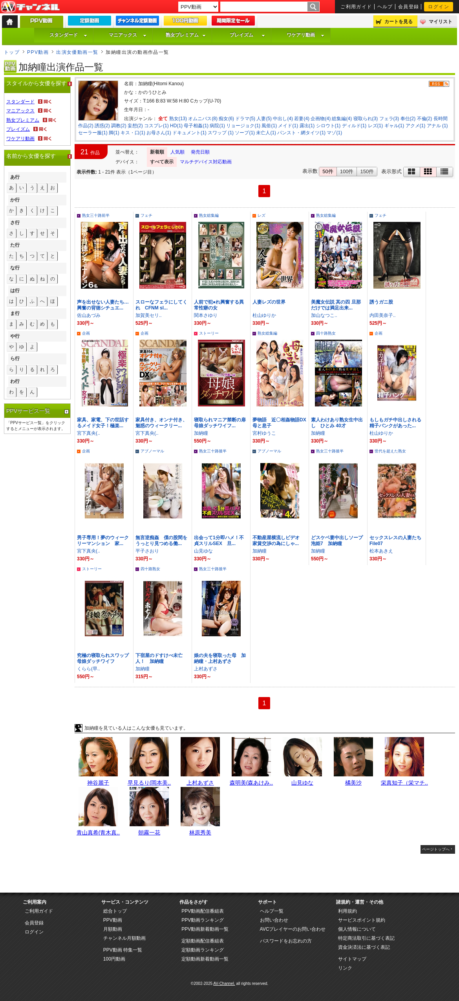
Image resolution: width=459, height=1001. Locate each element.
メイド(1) (288, 125)
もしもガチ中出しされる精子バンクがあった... (395, 422)
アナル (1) (437, 125)
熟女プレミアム (186, 35)
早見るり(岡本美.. (149, 783)
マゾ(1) (334, 132)
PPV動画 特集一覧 (122, 950)
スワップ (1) (221, 132)
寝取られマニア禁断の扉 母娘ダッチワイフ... (220, 422)
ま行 (15, 313)
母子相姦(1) (196, 125)
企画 (86, 333)
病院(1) (217, 125)
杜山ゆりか (264, 315)
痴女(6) (226, 118)
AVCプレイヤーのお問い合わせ (293, 929)
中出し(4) (283, 118)
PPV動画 (38, 52)
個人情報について (357, 929)
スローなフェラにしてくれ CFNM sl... (161, 305)
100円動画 (114, 959)
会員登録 (408, 6)
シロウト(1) (328, 125)
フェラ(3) (389, 118)
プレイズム (247, 35)
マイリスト (440, 21)
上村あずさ (206, 669)
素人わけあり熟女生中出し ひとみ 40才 (337, 422)
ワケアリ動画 (305, 35)
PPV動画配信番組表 (202, 911)
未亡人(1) (266, 132)
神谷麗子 (98, 783)
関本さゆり (206, 315)
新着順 (157, 152)
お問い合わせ (274, 920)
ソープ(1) (245, 132)
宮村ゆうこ (264, 433)
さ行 (15, 222)
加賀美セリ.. (148, 315)
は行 (15, 290)
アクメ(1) (416, 125)
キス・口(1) (133, 132)
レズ (261, 215)
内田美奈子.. (382, 315)
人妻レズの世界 (271, 302)
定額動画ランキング (202, 950)
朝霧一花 (149, 832)
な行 (15, 268)
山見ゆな (203, 551)
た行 (15, 245)
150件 (367, 171)
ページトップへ (436, 849)
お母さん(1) (158, 132)
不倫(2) (424, 118)
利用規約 (347, 911)
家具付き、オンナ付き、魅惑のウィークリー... (161, 422)
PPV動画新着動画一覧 (205, 929)
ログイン (438, 6)
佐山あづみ (89, 315)
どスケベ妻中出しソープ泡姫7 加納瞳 (337, 540)
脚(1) (114, 132)
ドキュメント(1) (189, 132)
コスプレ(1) (156, 125)
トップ (12, 52)
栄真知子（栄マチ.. (404, 783)
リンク (345, 968)
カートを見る (398, 21)
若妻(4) (301, 118)
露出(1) (307, 125)
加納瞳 (201, 433)
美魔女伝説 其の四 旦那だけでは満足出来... (336, 305)
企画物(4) (321, 118)
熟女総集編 (209, 215)
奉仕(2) (408, 118)
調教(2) (118, 125)
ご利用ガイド (356, 6)
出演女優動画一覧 (77, 52)
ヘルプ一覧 (271, 911)
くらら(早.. (88, 669)
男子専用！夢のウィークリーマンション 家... (103, 540)
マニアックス (127, 35)
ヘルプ (385, 6)
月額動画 (112, 929)
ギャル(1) (394, 125)
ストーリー (209, 333)
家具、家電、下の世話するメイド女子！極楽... (103, 422)
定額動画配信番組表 (202, 941)
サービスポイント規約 (361, 920)
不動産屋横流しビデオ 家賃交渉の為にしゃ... (278, 540)
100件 (347, 171)
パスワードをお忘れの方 (286, 941)
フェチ (146, 215)
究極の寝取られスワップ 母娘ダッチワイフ (105, 658)
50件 (327, 171)
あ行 (15, 177)
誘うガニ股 (381, 302)
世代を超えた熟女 (390, 451)
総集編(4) (342, 118)
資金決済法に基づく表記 (364, 947)
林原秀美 (200, 832)
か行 (15, 200)
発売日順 (200, 152)
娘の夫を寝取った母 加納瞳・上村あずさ (220, 658)
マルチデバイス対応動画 (206, 162)
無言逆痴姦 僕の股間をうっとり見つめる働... (161, 540)
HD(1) (176, 125)
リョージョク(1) (243, 125)
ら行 (15, 358)
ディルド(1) (354, 125)
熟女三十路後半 (213, 451)
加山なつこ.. (324, 315)
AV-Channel (30, 7)
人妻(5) (264, 118)
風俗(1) (269, 125)
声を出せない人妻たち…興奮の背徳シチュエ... (103, 305)
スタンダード (68, 35)
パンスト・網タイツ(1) (301, 132)
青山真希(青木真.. (98, 832)
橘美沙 (353, 783)
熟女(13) (178, 118)
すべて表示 (162, 162)
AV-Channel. (224, 983)
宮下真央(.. (88, 433)
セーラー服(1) (93, 132)
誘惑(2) (102, 125)
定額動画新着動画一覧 (205, 959)
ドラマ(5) (245, 118)
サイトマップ (352, 959)
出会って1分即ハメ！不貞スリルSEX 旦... (219, 540)
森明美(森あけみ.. (251, 783)
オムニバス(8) (203, 118)
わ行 (15, 381)
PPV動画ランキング (202, 920)
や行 (15, 336)
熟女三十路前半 (96, 215)
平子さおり (147, 551)
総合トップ (115, 911)
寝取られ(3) (365, 118)
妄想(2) (135, 125)
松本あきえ (381, 551)
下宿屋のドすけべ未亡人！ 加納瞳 (159, 658)
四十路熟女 (326, 333)
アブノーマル (152, 451)
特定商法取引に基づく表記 (366, 938)
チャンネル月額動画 (124, 938)
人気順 (177, 152)
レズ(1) (375, 125)
